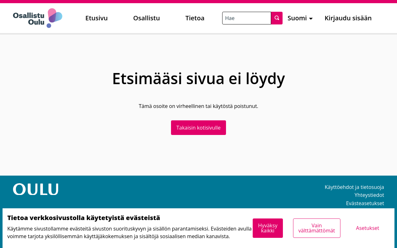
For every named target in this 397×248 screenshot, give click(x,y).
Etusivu (97, 18)
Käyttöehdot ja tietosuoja (354, 187)
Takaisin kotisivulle (198, 127)
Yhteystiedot (369, 194)
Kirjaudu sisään (348, 18)
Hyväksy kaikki (267, 228)
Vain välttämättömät (316, 228)
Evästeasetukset (365, 203)
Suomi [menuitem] (297, 18)
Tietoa (194, 18)
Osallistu (146, 18)
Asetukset (367, 228)
